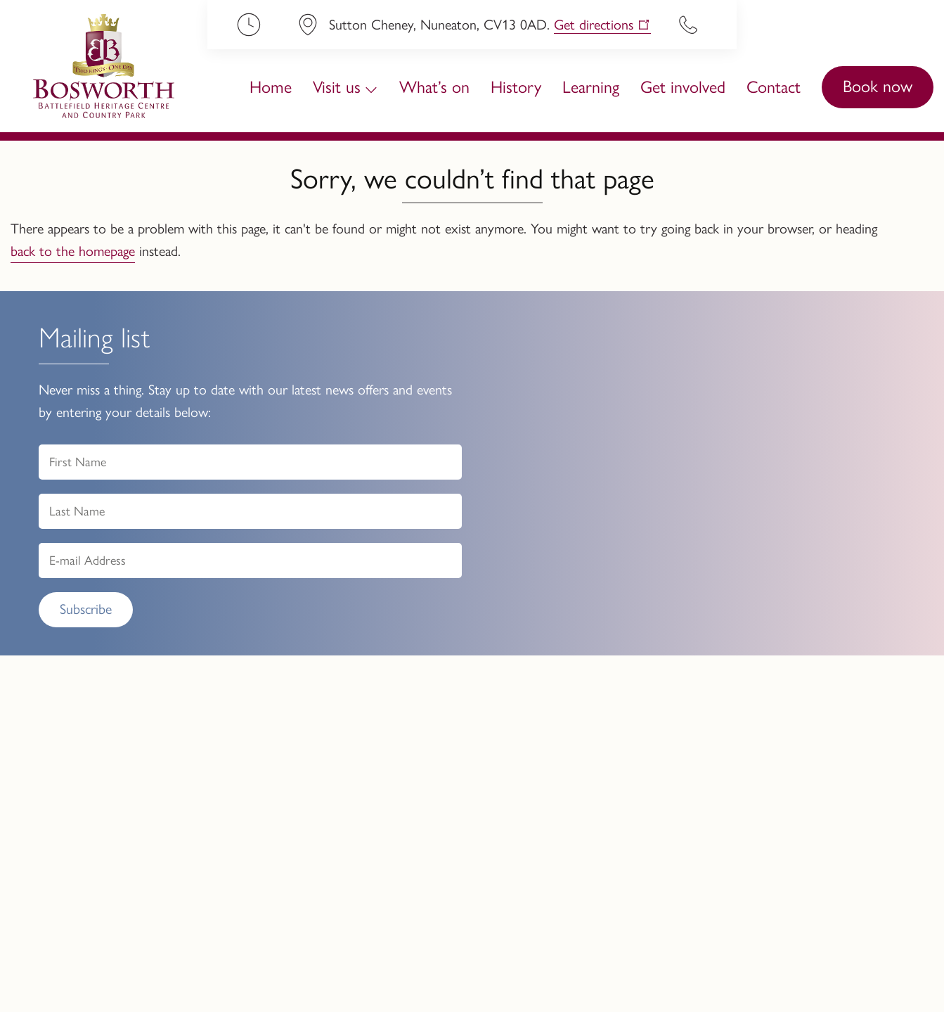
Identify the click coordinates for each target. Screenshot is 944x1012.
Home (271, 87)
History (516, 87)
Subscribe (86, 609)
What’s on (434, 87)
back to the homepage (73, 251)
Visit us (337, 87)
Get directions (593, 24)
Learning (590, 87)
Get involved (682, 87)
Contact (773, 87)
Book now (877, 86)
